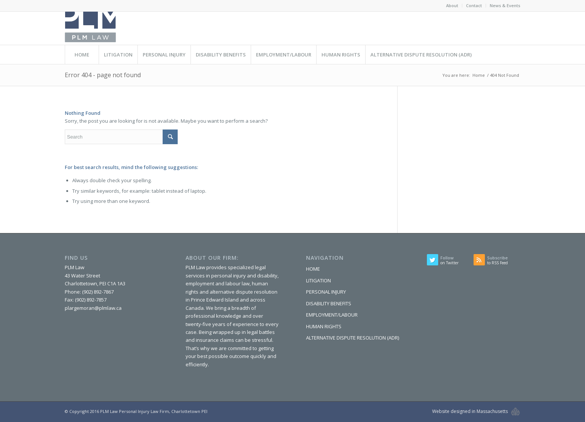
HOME (313, 268)
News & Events (505, 5)
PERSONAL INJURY (326, 291)
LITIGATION (318, 280)
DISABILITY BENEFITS (328, 303)
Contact (474, 5)
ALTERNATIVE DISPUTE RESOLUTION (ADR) (352, 337)
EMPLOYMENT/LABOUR (332, 314)
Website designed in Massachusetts (470, 411)
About (452, 5)
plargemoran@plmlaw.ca (93, 308)
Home (478, 75)
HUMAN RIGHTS (323, 326)
